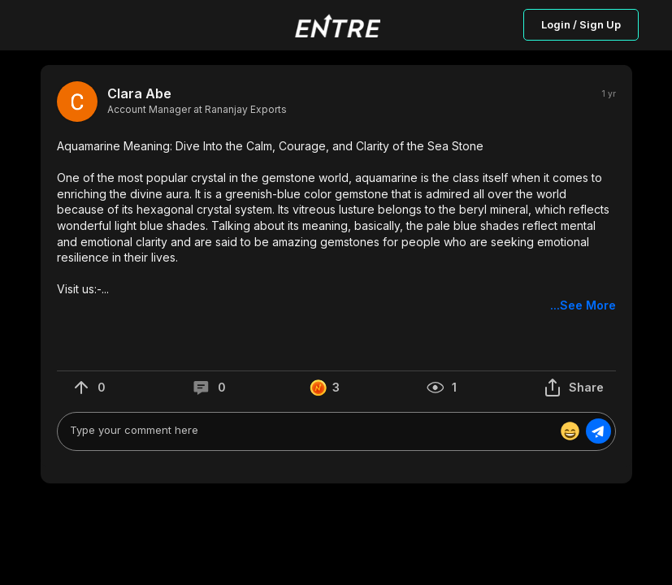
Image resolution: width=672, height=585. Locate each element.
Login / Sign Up (581, 24)
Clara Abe (139, 94)
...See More (583, 305)
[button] (336, 226)
